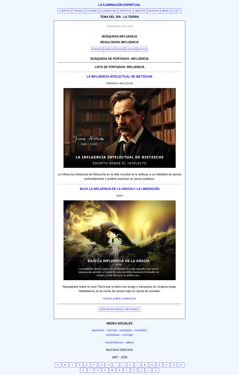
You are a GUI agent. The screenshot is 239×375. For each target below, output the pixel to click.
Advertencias (114, 342)
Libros (129, 342)
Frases (78, 11)
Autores (92, 11)
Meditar (140, 11)
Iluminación (108, 11)
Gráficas (125, 11)
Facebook (126, 330)
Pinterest (141, 330)
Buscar (153, 11)
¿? (141, 370)
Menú (165, 11)
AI (174, 11)
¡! (148, 370)
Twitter (112, 330)
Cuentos (64, 11)
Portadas (97, 49)
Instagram (112, 335)
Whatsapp (98, 330)
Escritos (142, 49)
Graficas (109, 49)
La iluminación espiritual (119, 4)
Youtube (127, 335)
